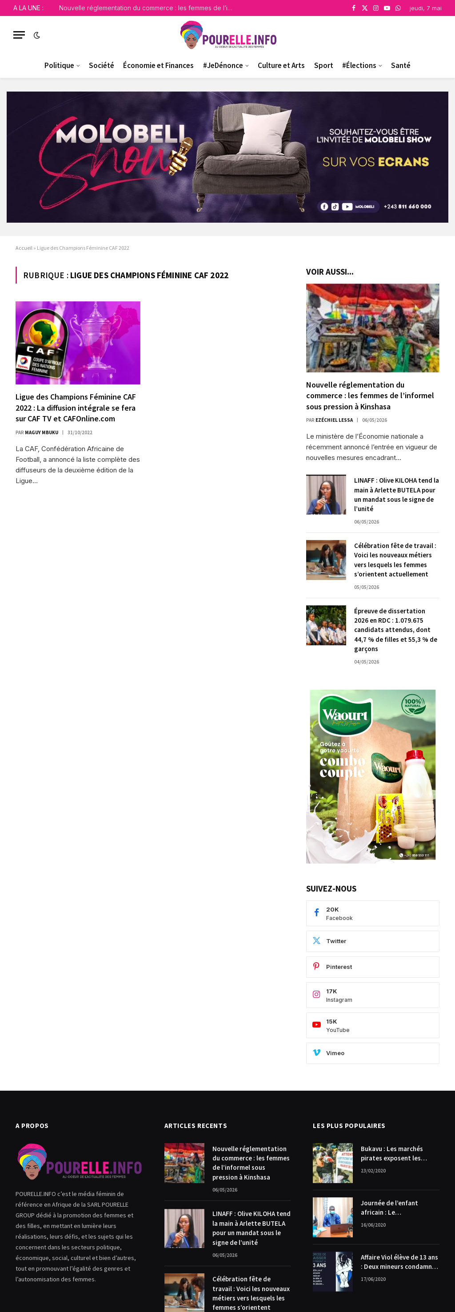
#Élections (359, 65)
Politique (59, 65)
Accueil (24, 247)
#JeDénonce (223, 65)
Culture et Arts (281, 65)
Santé (401, 65)
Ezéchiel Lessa (334, 420)
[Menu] (19, 35)
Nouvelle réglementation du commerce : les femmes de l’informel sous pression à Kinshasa (148, 8)
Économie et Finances (158, 65)
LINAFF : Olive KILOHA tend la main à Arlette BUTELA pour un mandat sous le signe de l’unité (396, 494)
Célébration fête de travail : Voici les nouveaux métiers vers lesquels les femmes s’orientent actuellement (395, 559)
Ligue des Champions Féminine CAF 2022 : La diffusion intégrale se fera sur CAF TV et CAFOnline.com (76, 408)
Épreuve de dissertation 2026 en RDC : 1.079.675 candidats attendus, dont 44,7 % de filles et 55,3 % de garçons (395, 630)
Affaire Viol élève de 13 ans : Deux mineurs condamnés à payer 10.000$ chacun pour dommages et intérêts (400, 1262)
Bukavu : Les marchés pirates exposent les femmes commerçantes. (396, 1153)
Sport (323, 65)
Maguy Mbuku (41, 432)
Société (101, 65)
